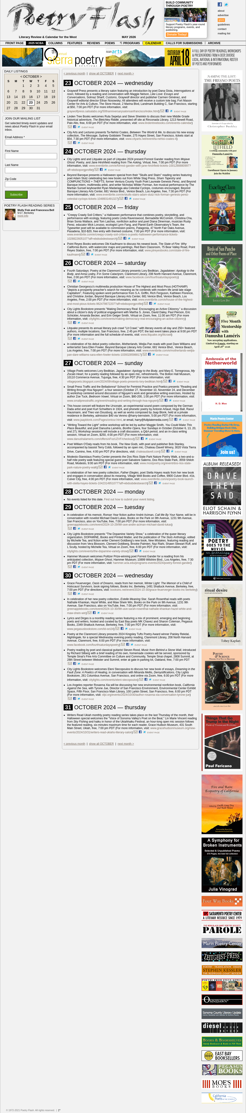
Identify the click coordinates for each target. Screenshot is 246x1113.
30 (31, 108)
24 (38, 102)
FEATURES (74, 43)
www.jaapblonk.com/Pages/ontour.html (97, 419)
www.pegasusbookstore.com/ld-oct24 (90, 629)
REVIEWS (93, 43)
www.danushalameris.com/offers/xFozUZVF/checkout (100, 439)
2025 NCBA (36, 43)
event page (180, 111)
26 (53, 102)
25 (46, 102)
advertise (223, 15)
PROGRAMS (130, 43)
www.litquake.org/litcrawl (156, 334)
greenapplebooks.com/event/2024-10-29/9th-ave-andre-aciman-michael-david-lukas (119, 524)
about (221, 10)
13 (8, 97)
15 (23, 97)
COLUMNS (55, 43)
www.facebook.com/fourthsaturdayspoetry (152, 277)
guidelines (224, 24)
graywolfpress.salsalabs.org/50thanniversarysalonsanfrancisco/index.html (113, 111)
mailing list (224, 33)
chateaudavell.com (147, 451)
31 (38, 108)
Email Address (15, 137)
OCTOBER (31, 76)
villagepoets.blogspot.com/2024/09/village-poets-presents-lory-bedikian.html (114, 381)
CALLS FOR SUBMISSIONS (184, 43)
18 (46, 97)
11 (46, 91)
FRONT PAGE (14, 43)
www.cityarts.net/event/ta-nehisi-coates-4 (151, 138)
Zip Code (10, 179)
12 (53, 91)
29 (23, 108)
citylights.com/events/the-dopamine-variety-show (97, 551)
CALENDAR (153, 43)
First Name (12, 151)
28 (16, 108)
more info (23, 215)
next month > (126, 73)
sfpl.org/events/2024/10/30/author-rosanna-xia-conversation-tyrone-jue (146, 694)
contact (222, 29)
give (221, 19)
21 (16, 102)
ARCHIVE (214, 43)
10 (38, 91)
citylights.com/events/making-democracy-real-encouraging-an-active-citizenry (137, 318)
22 (23, 102)
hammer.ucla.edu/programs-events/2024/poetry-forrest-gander (152, 563)
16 (31, 97)
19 (53, 97)
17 (38, 97)
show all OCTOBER (101, 73)
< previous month (74, 73)
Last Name (11, 165)
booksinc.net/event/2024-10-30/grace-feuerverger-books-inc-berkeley (153, 589)
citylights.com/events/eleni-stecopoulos (113, 679)
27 (8, 108)
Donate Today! (177, 34)
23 (31, 102)
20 (8, 102)
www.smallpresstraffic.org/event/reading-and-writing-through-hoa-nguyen (112, 400)
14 (16, 97)
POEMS (110, 43)
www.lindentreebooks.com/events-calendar (165, 123)
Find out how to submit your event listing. (129, 499)
